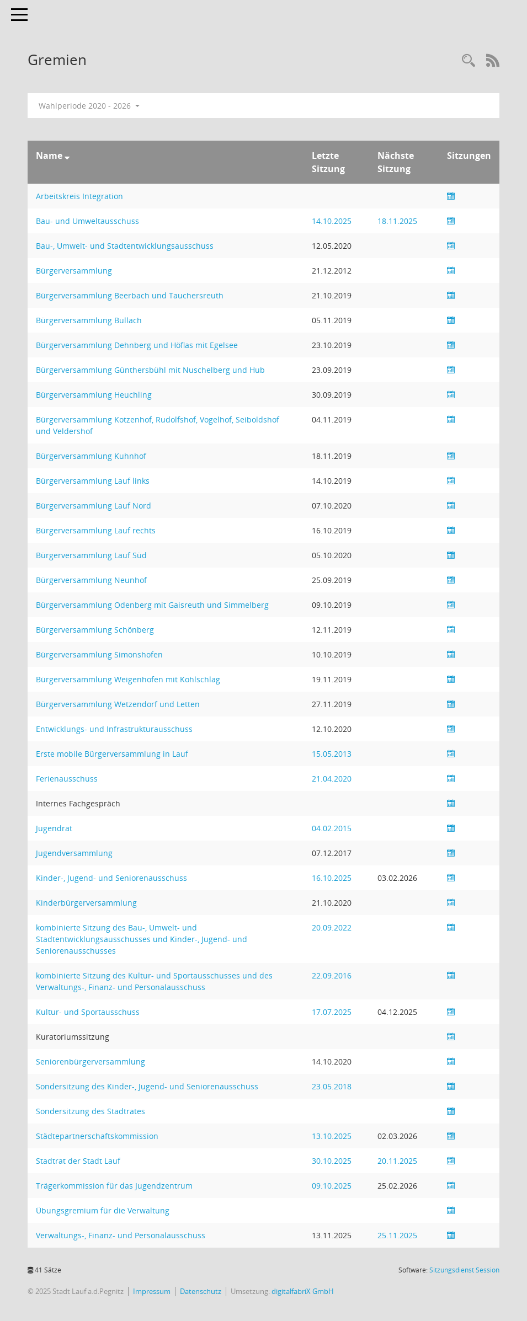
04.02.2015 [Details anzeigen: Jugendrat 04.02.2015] (332, 828)
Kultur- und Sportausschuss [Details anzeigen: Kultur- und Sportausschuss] (88, 1012)
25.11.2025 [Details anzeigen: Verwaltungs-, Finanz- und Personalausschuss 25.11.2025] (397, 1235)
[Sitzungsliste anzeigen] (451, 196)
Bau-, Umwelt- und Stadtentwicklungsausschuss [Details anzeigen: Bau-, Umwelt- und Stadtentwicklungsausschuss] (125, 245)
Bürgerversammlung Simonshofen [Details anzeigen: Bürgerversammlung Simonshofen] (99, 654)
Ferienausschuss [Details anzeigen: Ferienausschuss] (67, 778)
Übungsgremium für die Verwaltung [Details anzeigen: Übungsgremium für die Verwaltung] (102, 1210)
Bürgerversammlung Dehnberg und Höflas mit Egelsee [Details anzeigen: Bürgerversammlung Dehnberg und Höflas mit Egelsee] (137, 345)
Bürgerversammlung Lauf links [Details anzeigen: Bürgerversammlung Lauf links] (93, 480)
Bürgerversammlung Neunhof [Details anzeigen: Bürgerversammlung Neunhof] (91, 580)
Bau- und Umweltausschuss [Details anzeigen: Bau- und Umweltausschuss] (87, 221)
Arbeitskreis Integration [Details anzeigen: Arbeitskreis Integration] (79, 196)
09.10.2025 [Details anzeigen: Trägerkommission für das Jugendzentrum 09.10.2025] (332, 1185)
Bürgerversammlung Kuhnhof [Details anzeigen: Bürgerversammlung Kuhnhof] (91, 456)
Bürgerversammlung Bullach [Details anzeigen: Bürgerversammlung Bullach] (89, 320)
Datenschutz (200, 1291)
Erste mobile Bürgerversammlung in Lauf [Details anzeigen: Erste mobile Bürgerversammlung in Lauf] (112, 753)
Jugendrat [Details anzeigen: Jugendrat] (54, 828)
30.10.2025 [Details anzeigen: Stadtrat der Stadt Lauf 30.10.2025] (332, 1161)
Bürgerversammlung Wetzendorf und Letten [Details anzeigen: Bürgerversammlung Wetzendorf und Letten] (118, 704)
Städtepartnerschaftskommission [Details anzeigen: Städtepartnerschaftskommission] (97, 1136)
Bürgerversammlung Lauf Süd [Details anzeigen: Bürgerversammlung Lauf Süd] (91, 555)
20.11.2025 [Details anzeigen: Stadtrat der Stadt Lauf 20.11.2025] (397, 1161)
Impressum (152, 1291)
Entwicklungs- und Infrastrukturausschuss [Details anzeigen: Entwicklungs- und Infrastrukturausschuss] (114, 729)
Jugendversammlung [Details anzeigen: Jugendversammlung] (74, 853)
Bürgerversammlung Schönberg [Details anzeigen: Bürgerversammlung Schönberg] (95, 629)
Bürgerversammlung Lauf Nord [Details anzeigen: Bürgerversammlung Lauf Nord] (93, 505)
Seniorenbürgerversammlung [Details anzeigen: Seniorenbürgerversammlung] (90, 1061)
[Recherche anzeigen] (468, 61)
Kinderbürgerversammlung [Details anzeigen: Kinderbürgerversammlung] (86, 902)
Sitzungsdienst (464, 1270)
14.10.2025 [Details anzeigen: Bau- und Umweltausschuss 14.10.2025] (332, 221)
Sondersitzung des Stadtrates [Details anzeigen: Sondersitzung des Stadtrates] (90, 1111)
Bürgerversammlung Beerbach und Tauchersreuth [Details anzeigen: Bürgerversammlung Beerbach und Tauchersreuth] (129, 295)
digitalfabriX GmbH (303, 1291)
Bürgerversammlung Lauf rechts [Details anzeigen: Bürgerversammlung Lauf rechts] (96, 530)
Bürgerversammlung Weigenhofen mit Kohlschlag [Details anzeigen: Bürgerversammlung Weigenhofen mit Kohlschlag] (128, 679)
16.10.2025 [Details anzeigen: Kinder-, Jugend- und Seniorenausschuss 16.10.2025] (332, 878)
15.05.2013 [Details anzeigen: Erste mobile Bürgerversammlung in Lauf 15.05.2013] (332, 753)
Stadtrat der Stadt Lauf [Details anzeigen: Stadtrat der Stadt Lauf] (78, 1161)
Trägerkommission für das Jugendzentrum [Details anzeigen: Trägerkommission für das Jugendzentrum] (114, 1185)
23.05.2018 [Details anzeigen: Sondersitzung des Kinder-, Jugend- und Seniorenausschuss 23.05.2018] (332, 1086)
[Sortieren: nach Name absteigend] (67, 155)
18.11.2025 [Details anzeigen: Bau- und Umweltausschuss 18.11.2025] (397, 221)
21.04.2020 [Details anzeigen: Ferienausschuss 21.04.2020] (332, 778)
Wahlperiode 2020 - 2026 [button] (89, 105)
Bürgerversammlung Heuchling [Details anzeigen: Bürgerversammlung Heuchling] (94, 394)
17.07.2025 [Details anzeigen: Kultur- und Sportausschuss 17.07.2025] (332, 1012)
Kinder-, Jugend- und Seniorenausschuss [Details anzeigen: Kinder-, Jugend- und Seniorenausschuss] (111, 878)
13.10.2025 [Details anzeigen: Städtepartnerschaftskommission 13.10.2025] (332, 1136)
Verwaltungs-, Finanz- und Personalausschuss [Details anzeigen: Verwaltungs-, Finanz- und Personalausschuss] (120, 1235)
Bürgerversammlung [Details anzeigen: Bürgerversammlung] (74, 270)
